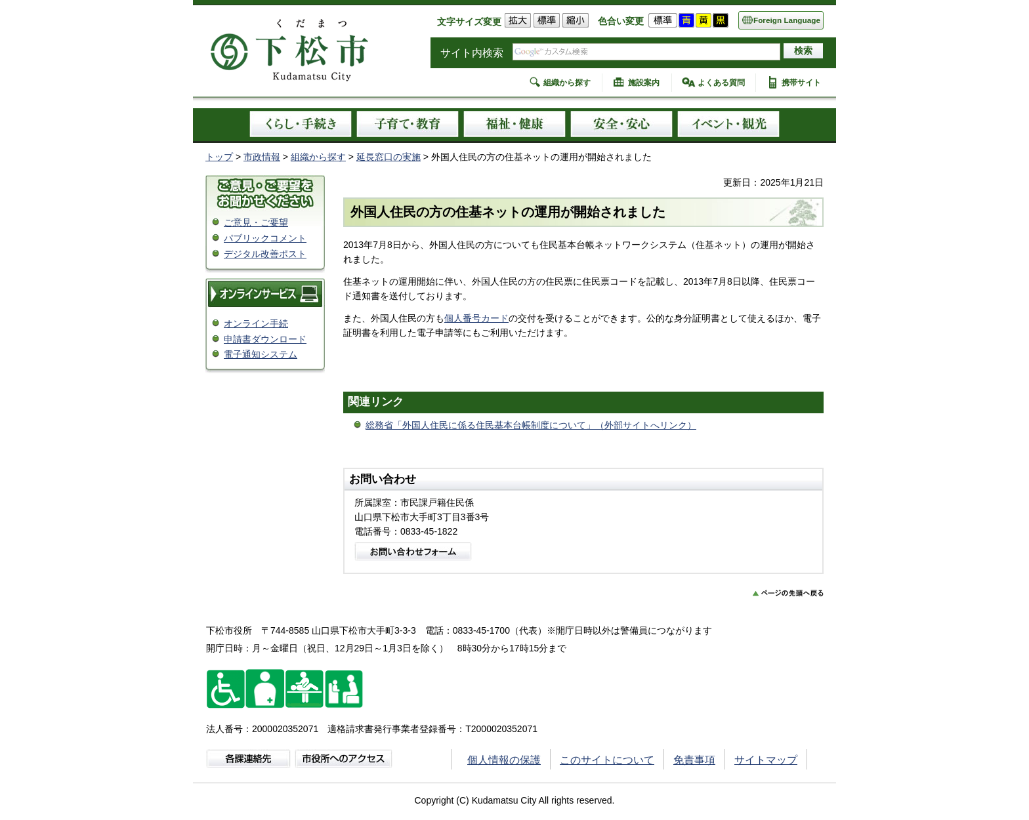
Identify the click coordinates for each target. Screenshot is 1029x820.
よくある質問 (721, 82)
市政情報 (261, 157)
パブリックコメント (265, 238)
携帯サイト (801, 82)
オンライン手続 (256, 323)
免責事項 (694, 760)
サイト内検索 (471, 52)
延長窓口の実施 (388, 157)
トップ (219, 157)
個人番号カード (476, 318)
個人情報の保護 (504, 760)
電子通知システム (260, 354)
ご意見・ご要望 (256, 222)
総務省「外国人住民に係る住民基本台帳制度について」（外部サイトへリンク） (531, 425)
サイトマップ (765, 760)
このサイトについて (607, 760)
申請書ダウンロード (265, 339)
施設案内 (644, 82)
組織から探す (567, 82)
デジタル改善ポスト (265, 254)
